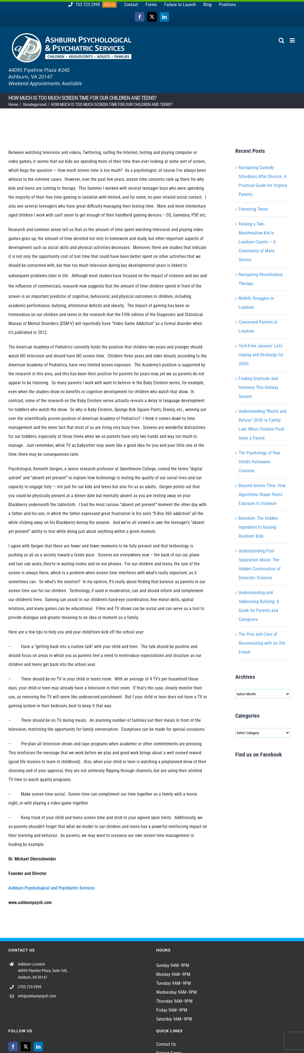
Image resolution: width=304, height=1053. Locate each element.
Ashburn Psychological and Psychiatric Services (51, 888)
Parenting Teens (253, 209)
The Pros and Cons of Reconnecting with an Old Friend (262, 643)
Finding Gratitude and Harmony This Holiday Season (258, 387)
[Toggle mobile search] (281, 40)
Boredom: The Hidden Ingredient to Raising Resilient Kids (258, 527)
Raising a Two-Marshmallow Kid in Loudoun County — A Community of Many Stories (257, 241)
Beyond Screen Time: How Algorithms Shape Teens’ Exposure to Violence (262, 494)
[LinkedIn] (38, 1046)
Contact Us (166, 1044)
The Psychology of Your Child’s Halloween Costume (260, 461)
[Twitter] (25, 1046)
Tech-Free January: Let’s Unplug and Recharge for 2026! (261, 354)
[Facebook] (13, 1046)
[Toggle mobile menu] (293, 40)
